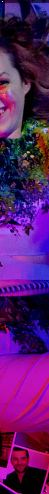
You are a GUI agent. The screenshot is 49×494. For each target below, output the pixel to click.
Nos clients (41, 1)
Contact (45, 1)
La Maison (37, 1)
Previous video (24, 492)
